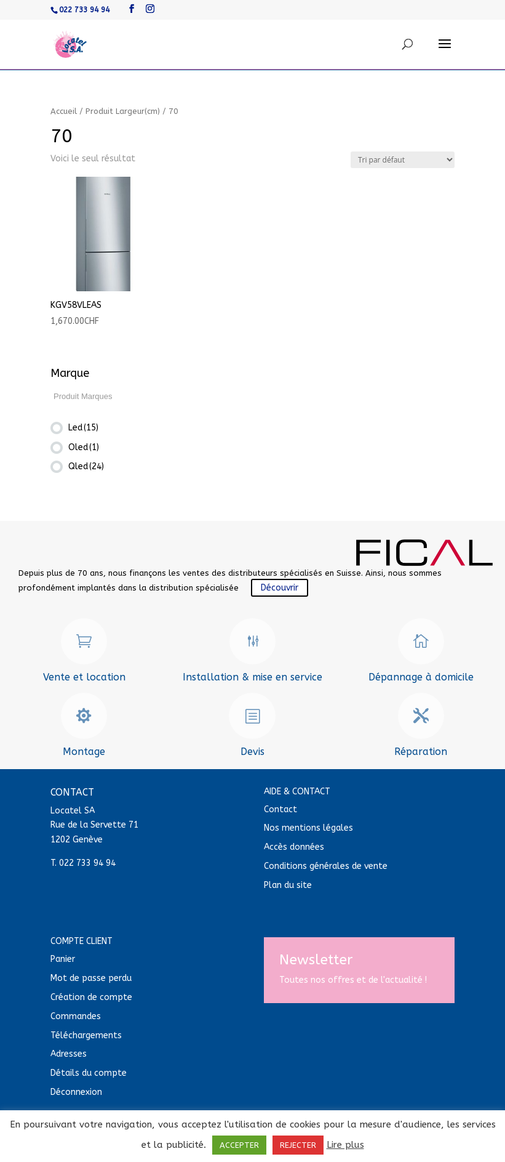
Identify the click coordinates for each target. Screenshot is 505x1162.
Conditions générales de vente (326, 866)
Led (83, 427)
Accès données (294, 847)
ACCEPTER (239, 1145)
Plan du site (288, 885)
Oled (83, 447)
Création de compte (91, 997)
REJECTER (298, 1145)
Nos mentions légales (308, 828)
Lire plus (345, 1144)
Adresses (68, 1054)
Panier (62, 959)
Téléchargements (86, 1035)
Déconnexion (76, 1092)
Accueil (63, 111)
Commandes (75, 1016)
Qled (86, 466)
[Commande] (403, 159)
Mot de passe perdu (91, 978)
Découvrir (279, 588)
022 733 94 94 (84, 10)
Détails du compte (88, 1073)
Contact (280, 809)
